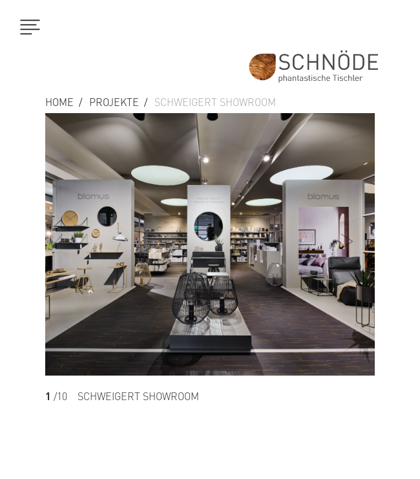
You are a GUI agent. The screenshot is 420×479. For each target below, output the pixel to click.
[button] (350, 296)
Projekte (114, 102)
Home (59, 102)
